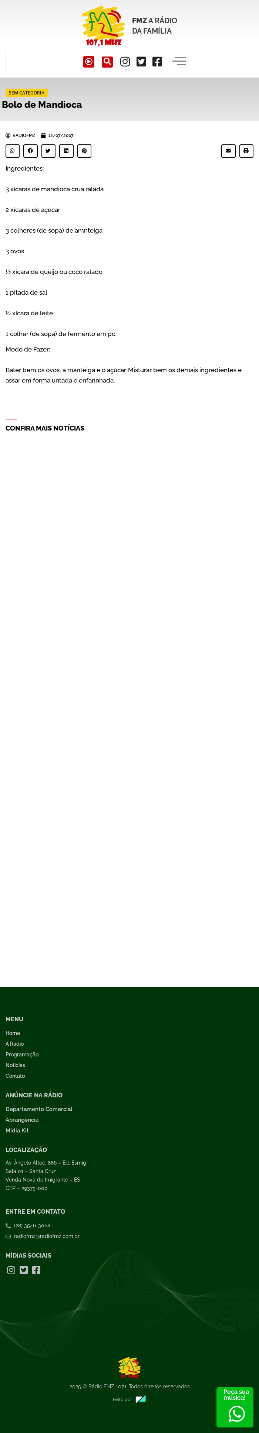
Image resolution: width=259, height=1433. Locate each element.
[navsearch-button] (107, 62)
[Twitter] (141, 61)
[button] (13, 151)
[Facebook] (157, 61)
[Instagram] (125, 61)
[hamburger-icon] (179, 62)
